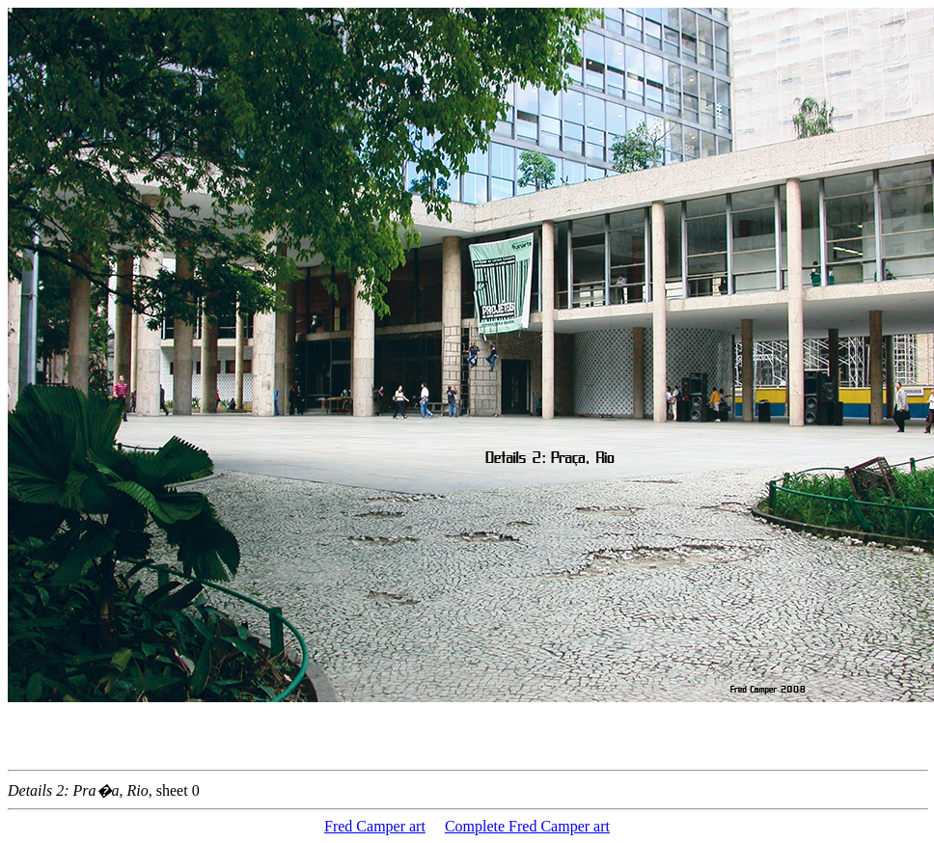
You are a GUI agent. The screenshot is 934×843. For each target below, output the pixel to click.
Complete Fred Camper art (527, 826)
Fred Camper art (375, 826)
